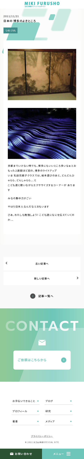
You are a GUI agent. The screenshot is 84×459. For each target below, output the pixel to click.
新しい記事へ (42, 278)
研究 (48, 411)
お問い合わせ (23, 454)
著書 (15, 421)
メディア (50, 421)
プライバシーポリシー (42, 436)
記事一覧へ (46, 296)
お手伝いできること (23, 401)
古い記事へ (42, 263)
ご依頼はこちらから (32, 359)
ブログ (49, 401)
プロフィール (19, 411)
